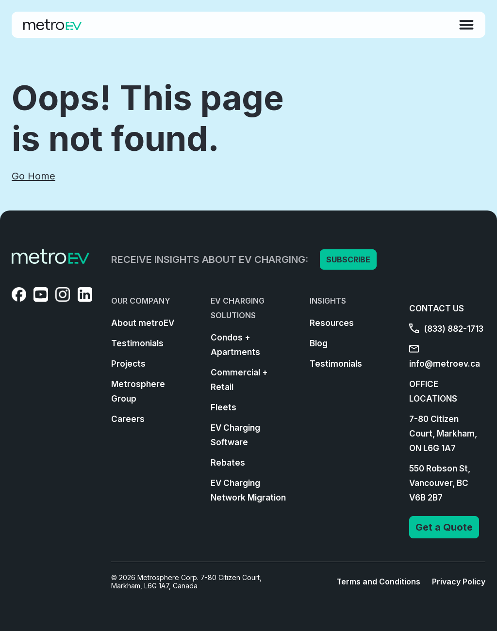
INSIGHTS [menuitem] (328, 301)
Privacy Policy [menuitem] (458, 581)
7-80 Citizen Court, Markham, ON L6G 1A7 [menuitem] (443, 433)
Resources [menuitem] (332, 323)
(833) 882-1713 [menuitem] (446, 329)
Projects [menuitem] (128, 364)
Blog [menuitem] (319, 343)
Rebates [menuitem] (228, 463)
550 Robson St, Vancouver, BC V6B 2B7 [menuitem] (439, 483)
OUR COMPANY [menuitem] (140, 301)
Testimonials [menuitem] (137, 343)
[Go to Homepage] (52, 24)
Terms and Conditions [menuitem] (378, 581)
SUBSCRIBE (348, 259)
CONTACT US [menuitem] (436, 308)
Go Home (33, 176)
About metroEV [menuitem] (142, 323)
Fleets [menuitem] (223, 407)
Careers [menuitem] (128, 419)
